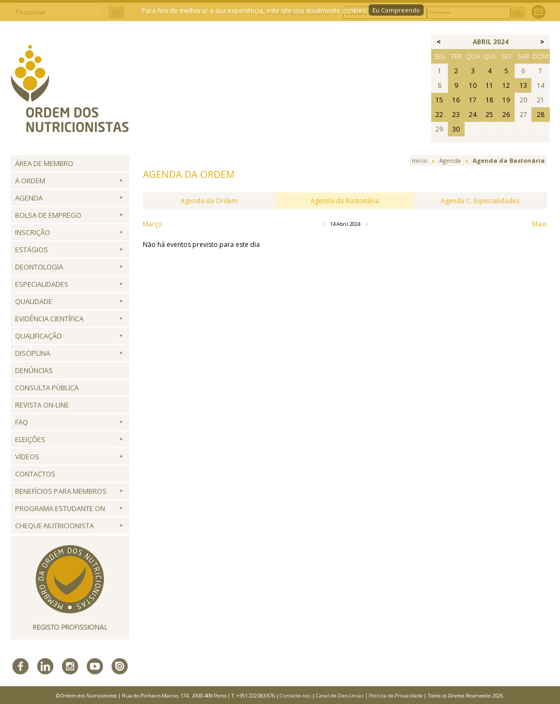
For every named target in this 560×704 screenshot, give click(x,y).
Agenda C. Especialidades (480, 200)
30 (456, 129)
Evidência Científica (49, 318)
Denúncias (34, 370)
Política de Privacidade (396, 695)
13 (523, 85)
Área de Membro (44, 163)
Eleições (30, 439)
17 (472, 100)
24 (472, 114)
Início (419, 160)
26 (506, 114)
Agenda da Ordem (209, 200)
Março (152, 224)
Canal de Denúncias (340, 695)
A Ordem (30, 180)
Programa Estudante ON (60, 508)
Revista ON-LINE (42, 405)
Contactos (35, 474)
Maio (539, 224)
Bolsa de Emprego (48, 215)
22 (439, 114)
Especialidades (41, 284)
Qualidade (33, 301)
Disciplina (32, 353)
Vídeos (27, 456)
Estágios (31, 249)
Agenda (29, 198)
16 (456, 100)
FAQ (21, 422)
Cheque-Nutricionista (54, 525)
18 (489, 100)
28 (540, 114)
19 (506, 100)
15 (439, 100)
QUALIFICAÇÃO (38, 336)
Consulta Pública (47, 387)
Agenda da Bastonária (344, 200)
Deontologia (39, 267)
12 (506, 85)
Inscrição (32, 232)
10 (472, 85)
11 (489, 85)
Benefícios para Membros (61, 491)
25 (489, 114)
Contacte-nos (295, 695)
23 (456, 114)
